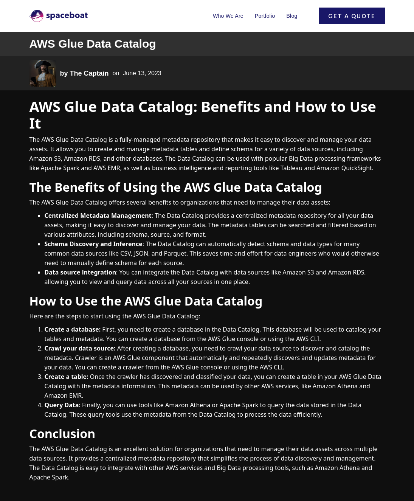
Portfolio (265, 16)
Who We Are (228, 16)
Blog (291, 16)
